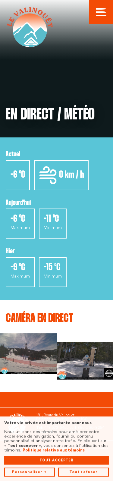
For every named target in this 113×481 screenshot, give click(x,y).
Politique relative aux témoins (54, 435)
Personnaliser (29, 457)
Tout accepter (56, 444)
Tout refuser (83, 456)
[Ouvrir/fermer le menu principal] (101, 12)
